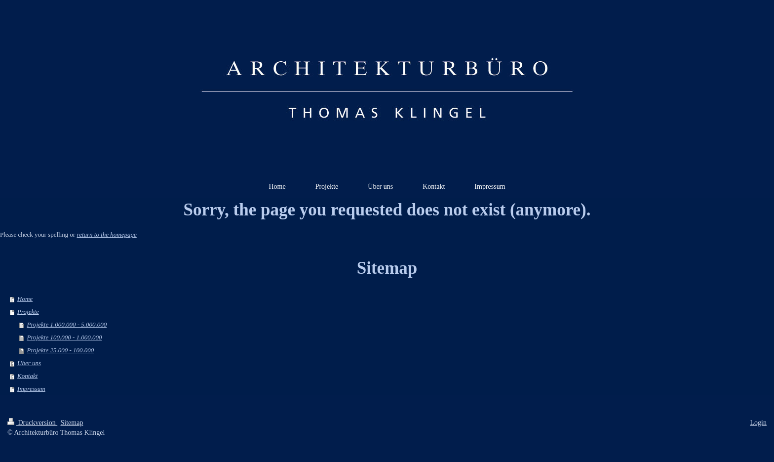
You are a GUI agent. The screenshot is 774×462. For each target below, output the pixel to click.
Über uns (29, 363)
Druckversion (32, 422)
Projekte (28, 311)
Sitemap (72, 422)
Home (25, 298)
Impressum (31, 388)
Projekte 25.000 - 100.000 (60, 350)
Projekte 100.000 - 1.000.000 (64, 337)
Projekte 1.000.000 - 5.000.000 (67, 324)
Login (758, 422)
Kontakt (27, 375)
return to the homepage (107, 234)
